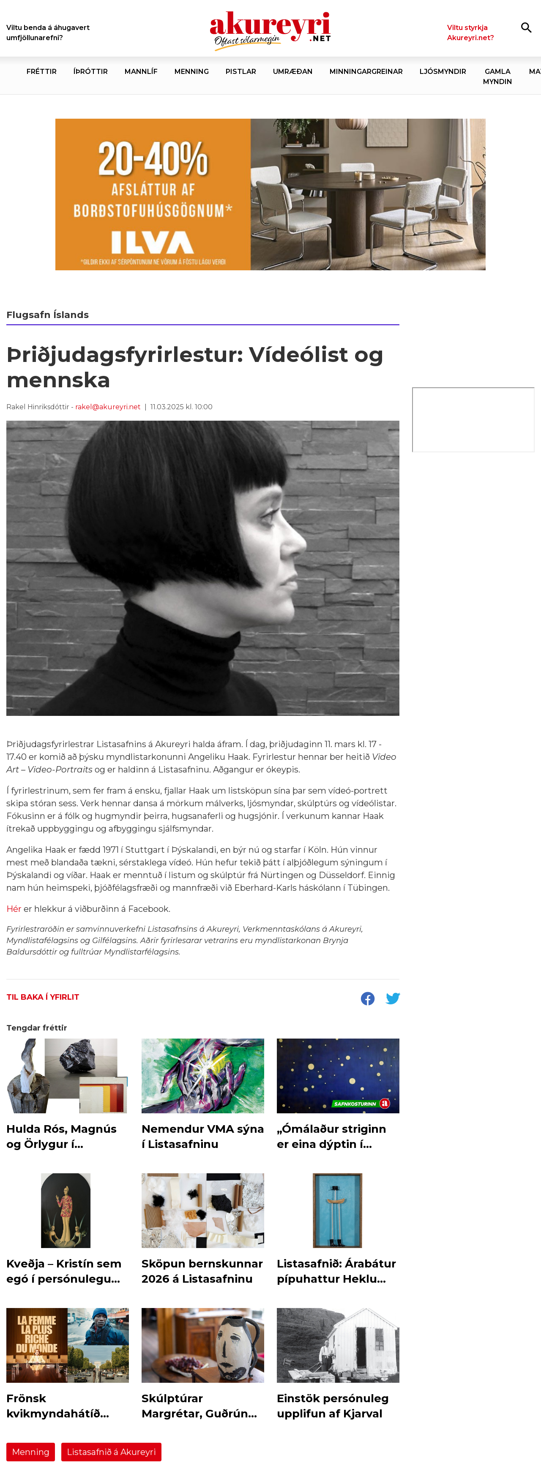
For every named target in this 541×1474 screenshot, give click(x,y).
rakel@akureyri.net (108, 407)
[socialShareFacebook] (367, 999)
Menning (30, 1452)
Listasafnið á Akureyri (111, 1452)
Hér (15, 909)
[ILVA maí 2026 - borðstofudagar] (270, 195)
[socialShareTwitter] (392, 999)
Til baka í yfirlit (42, 997)
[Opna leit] (526, 27)
